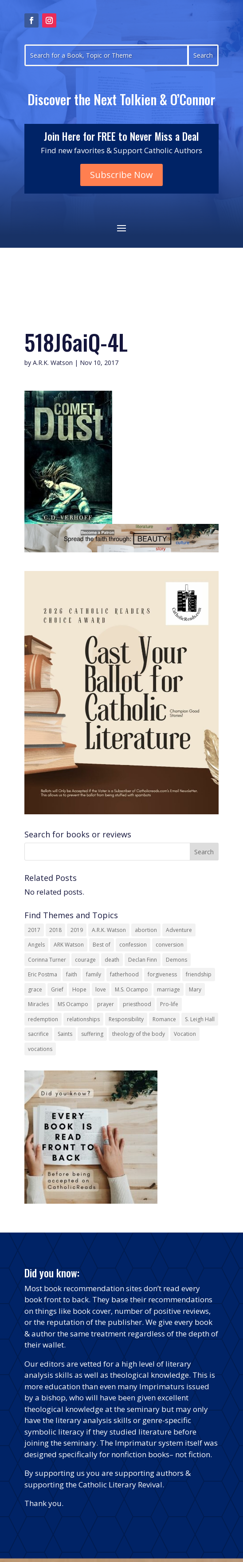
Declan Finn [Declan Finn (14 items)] (142, 959)
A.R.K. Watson (53, 362)
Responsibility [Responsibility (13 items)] (126, 1019)
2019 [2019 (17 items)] (77, 930)
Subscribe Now (121, 175)
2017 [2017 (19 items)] (34, 930)
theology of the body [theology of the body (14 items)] (138, 1034)
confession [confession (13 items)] (133, 944)
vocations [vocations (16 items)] (40, 1049)
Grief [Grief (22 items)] (57, 989)
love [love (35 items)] (100, 989)
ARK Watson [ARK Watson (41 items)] (69, 944)
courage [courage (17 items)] (85, 959)
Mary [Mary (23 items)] (195, 989)
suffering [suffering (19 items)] (92, 1034)
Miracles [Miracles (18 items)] (38, 1004)
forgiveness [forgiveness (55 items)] (162, 974)
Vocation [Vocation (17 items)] (185, 1034)
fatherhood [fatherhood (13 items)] (124, 974)
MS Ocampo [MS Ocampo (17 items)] (73, 1004)
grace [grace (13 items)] (35, 989)
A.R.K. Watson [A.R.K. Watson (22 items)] (109, 930)
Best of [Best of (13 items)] (101, 944)
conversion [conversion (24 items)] (170, 944)
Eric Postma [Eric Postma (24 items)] (42, 974)
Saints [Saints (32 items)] (65, 1034)
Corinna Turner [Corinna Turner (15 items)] (47, 959)
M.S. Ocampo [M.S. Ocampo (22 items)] (131, 989)
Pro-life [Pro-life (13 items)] (169, 1004)
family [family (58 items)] (93, 974)
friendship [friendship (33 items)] (199, 974)
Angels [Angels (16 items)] (36, 944)
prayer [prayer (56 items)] (105, 1004)
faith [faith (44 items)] (71, 974)
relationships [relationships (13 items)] (83, 1019)
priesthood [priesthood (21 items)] (137, 1004)
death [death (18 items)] (112, 959)
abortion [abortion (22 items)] (146, 930)
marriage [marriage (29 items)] (168, 989)
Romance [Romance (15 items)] (164, 1019)
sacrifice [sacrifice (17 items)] (38, 1034)
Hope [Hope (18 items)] (79, 989)
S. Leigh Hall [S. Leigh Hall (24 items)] (200, 1019)
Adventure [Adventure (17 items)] (179, 930)
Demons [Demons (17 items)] (176, 959)
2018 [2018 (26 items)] (55, 930)
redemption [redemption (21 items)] (43, 1019)
